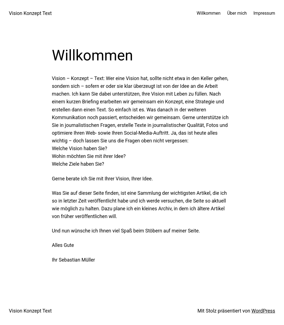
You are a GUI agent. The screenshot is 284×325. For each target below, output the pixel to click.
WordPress (263, 311)
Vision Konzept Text (30, 13)
